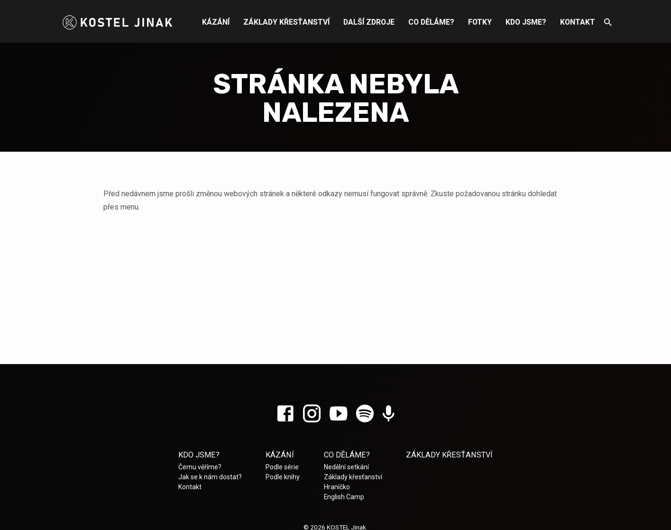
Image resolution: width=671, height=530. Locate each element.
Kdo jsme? (526, 22)
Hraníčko (337, 487)
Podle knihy (283, 477)
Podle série (282, 467)
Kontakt (577, 22)
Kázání (216, 22)
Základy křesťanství (286, 22)
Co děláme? (431, 22)
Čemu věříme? (199, 467)
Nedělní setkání (346, 467)
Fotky (480, 22)
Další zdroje (369, 22)
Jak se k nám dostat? (210, 477)
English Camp (344, 497)
